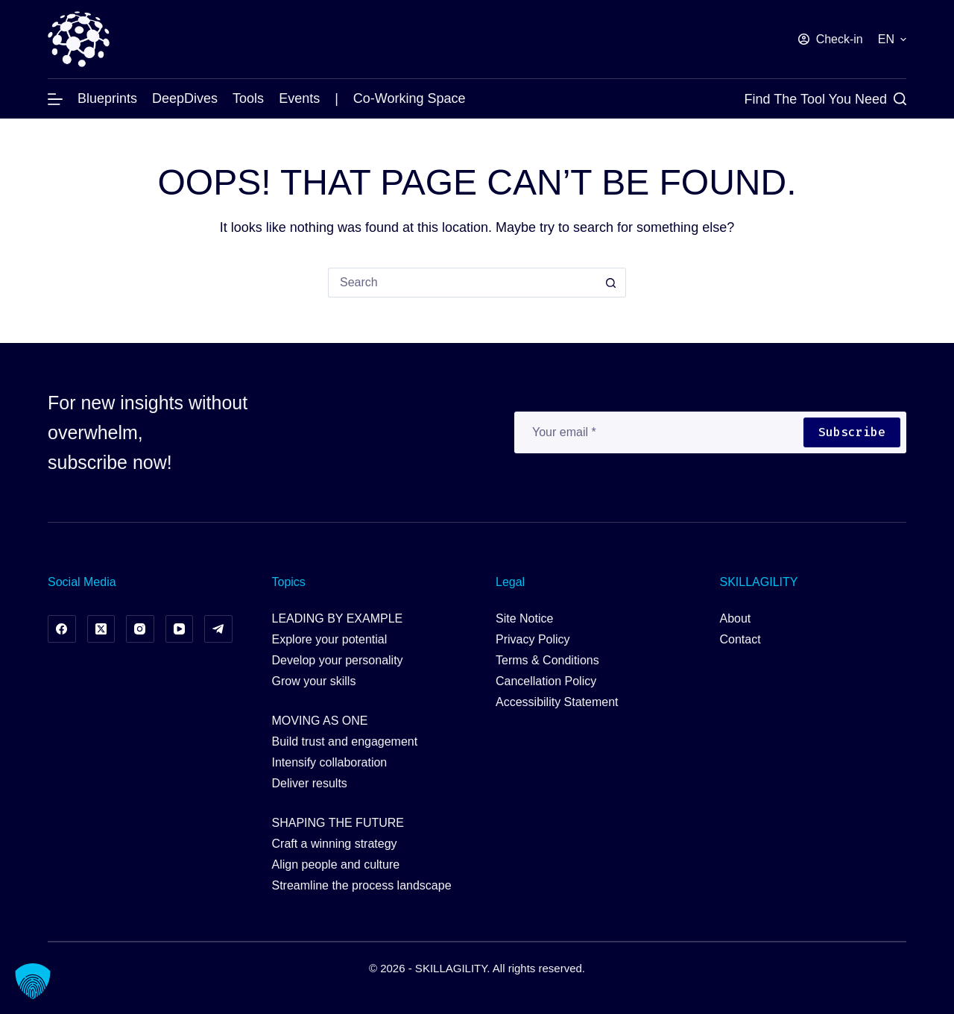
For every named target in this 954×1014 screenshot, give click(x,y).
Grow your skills (314, 681)
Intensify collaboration (330, 762)
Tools (248, 98)
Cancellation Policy (546, 681)
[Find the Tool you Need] (826, 99)
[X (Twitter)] (101, 629)
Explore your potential (330, 639)
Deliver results (309, 783)
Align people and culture (336, 864)
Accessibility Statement (557, 702)
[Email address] (658, 432)
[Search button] (611, 282)
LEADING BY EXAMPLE (337, 618)
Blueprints (107, 98)
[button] (892, 39)
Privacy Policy (533, 639)
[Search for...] (462, 282)
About (735, 618)
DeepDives (185, 98)
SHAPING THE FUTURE (338, 822)
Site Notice (524, 618)
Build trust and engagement (345, 741)
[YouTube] (179, 629)
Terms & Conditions (547, 660)
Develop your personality (337, 660)
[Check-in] (830, 39)
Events (299, 98)
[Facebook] (62, 629)
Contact (740, 639)
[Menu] (55, 99)
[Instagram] (140, 629)
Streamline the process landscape (362, 885)
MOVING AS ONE (320, 720)
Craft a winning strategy (334, 843)
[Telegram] (218, 629)
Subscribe (851, 432)
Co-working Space (409, 98)
